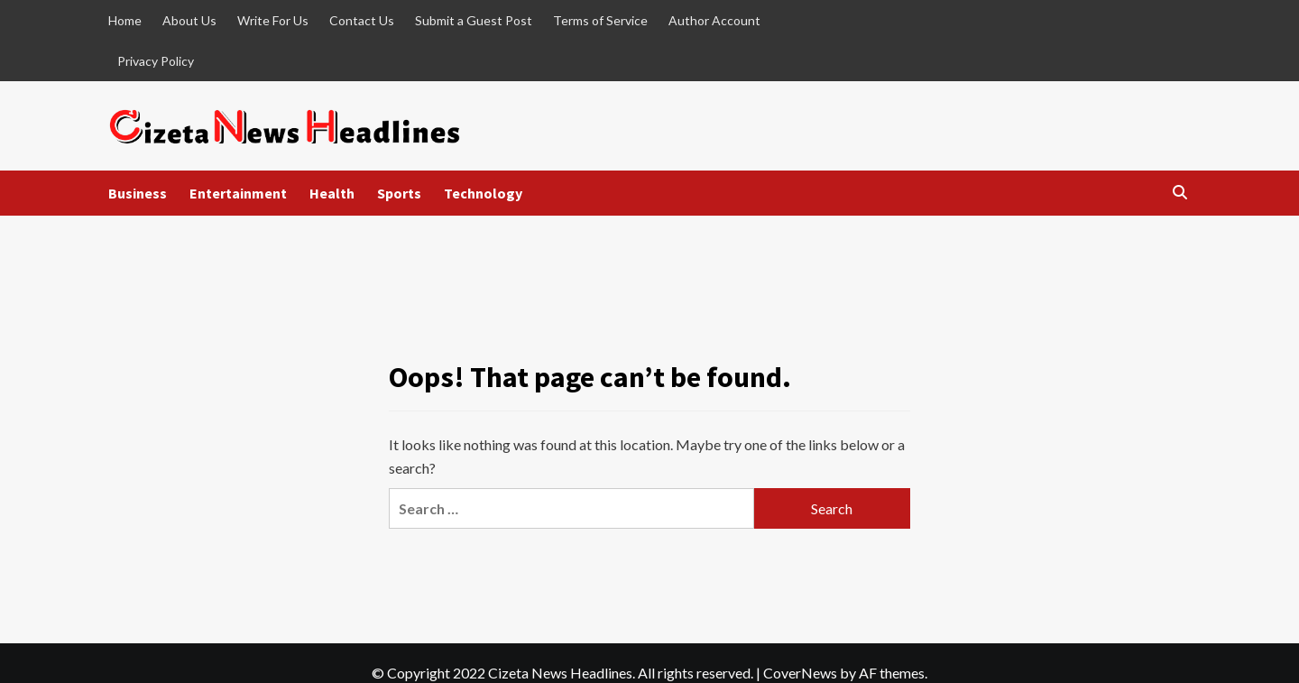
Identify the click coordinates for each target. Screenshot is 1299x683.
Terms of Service (600, 20)
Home (125, 20)
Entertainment (238, 193)
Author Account (714, 20)
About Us (189, 20)
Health (332, 193)
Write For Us (273, 20)
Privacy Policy (155, 61)
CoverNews (800, 672)
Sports (399, 193)
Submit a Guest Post (473, 20)
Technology (483, 193)
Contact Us (361, 20)
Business (137, 193)
